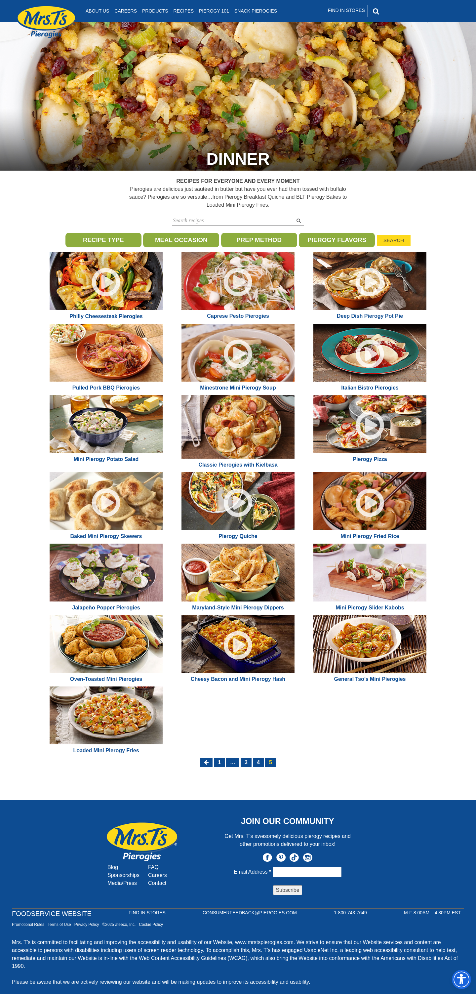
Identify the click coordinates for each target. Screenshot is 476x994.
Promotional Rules (28, 924)
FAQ (153, 867)
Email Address (253, 872)
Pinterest (281, 857)
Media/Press (122, 883)
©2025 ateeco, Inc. (119, 924)
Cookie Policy (151, 924)
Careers (125, 11)
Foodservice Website (52, 913)
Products (155, 11)
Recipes (184, 11)
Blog (112, 867)
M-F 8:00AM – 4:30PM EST (432, 912)
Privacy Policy (86, 924)
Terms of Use (59, 924)
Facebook (267, 857)
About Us (97, 11)
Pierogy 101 (214, 11)
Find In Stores (346, 10)
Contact (157, 883)
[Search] (404, 11)
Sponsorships (123, 875)
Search (393, 240)
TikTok (294, 857)
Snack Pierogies (255, 11)
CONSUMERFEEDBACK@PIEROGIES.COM (250, 912)
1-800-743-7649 (350, 912)
